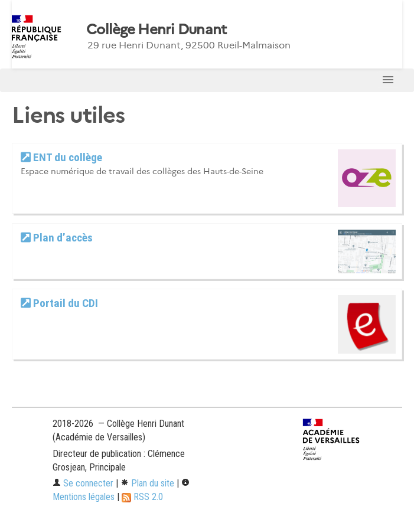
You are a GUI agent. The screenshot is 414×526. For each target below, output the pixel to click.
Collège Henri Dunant (156, 29)
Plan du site (147, 483)
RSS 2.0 (142, 496)
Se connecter (83, 483)
